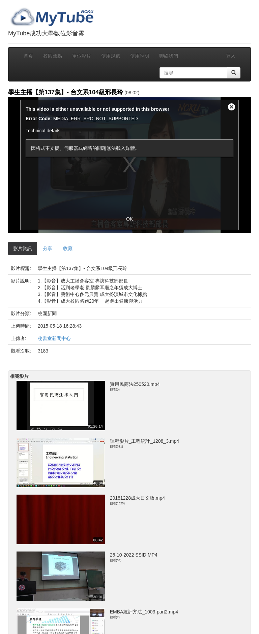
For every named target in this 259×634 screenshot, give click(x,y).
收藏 (68, 248)
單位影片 (81, 56)
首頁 (28, 56)
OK (129, 219)
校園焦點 (52, 56)
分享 (47, 248)
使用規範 (110, 56)
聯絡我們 (168, 56)
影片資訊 (22, 248)
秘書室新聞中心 (54, 338)
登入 (230, 56)
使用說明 (139, 56)
